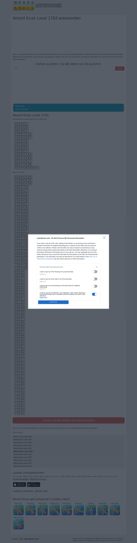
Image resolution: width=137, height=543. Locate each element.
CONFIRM (53, 302)
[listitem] (68, 267)
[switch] (94, 271)
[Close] (105, 238)
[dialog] (68, 271)
